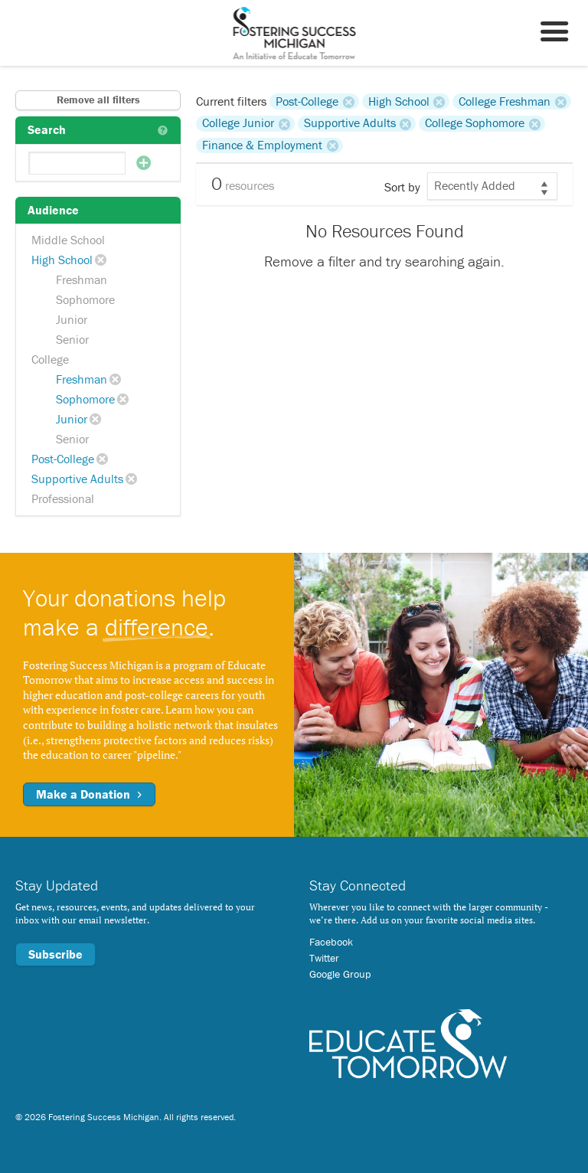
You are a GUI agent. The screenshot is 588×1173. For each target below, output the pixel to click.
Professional (62, 498)
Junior (71, 319)
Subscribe (55, 954)
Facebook (331, 942)
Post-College (62, 458)
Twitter (324, 958)
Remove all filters (98, 99)
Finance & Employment (262, 145)
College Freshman (504, 101)
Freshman (81, 279)
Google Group (340, 974)
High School (62, 259)
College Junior (238, 123)
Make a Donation (89, 794)
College (50, 359)
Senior (72, 339)
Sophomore (85, 299)
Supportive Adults (77, 478)
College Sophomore (474, 123)
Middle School (68, 239)
